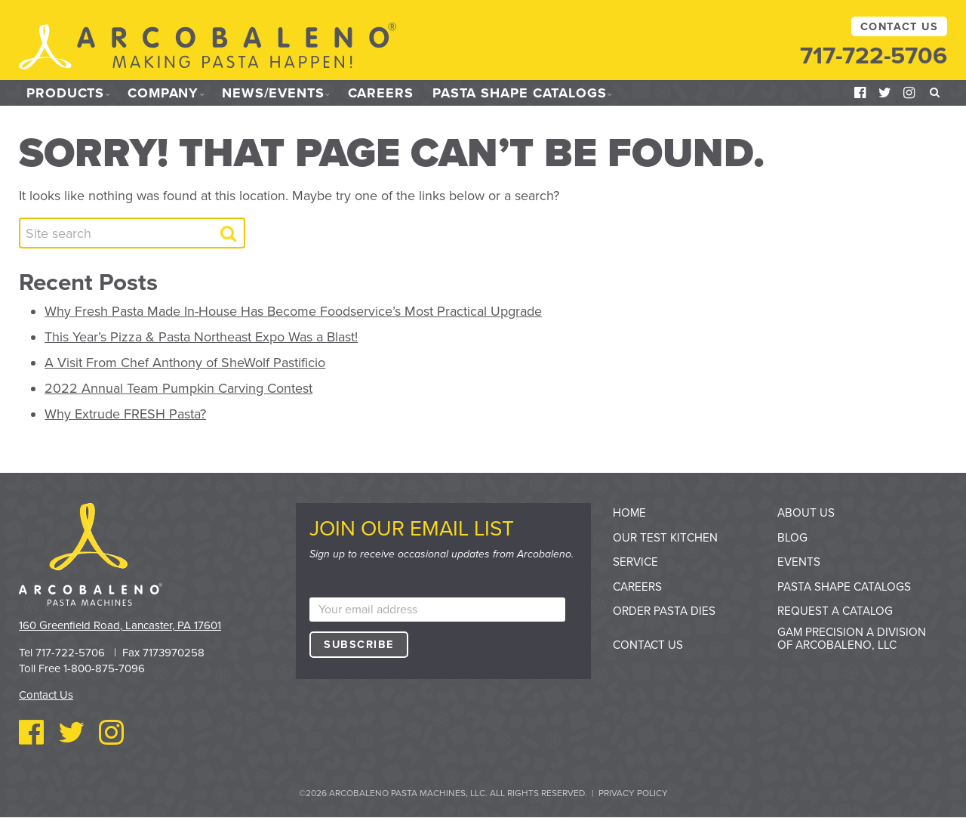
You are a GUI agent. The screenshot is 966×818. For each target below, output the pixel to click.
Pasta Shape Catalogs (519, 93)
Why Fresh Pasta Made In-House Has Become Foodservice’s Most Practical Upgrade (293, 311)
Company (163, 93)
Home (629, 513)
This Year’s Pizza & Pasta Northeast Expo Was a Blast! (201, 337)
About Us (806, 513)
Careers (381, 93)
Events (798, 562)
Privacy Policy (633, 793)
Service (635, 562)
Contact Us (899, 26)
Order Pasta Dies (664, 611)
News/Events (273, 93)
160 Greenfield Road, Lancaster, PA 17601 (120, 625)
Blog (792, 538)
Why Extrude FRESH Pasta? (125, 414)
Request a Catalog (835, 611)
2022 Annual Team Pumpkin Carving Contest (178, 388)
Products (65, 93)
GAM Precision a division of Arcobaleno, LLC (851, 638)
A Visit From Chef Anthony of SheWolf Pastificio (185, 362)
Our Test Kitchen (665, 538)
